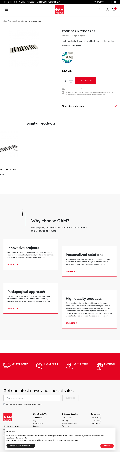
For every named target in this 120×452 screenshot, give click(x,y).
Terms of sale (67, 418)
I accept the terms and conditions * (24, 404)
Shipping (65, 420)
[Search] (98, 10)
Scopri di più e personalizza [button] (20, 446)
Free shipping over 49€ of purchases (78, 89)
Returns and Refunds (69, 423)
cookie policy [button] (22, 438)
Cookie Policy (96, 420)
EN (115, 2)
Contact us (98, 2)
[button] (112, 432)
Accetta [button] (107, 446)
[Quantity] (65, 81)
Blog (34, 420)
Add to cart (85, 80)
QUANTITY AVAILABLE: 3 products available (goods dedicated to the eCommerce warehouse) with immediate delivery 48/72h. (89, 94)
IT (111, 2)
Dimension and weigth (73, 106)
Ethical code (95, 423)
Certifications (37, 418)
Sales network (38, 423)
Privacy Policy (37, 404)
